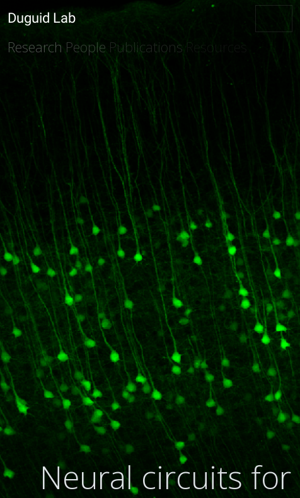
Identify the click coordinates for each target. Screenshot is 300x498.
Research (35, 47)
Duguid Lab (42, 18)
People (86, 47)
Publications (146, 47)
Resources (216, 47)
